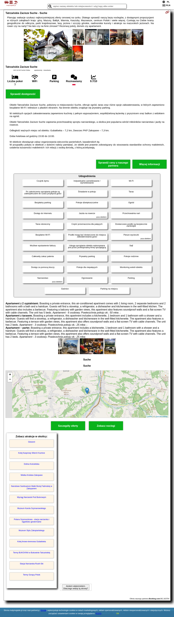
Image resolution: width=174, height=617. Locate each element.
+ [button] (10, 374)
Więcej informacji (149, 164)
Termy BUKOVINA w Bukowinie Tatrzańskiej (31, 553)
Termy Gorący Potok (31, 575)
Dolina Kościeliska (31, 464)
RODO (98, 613)
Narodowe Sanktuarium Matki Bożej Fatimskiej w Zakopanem (31, 487)
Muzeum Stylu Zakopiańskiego (31, 530)
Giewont (31, 442)
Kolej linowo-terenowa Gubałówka (31, 541)
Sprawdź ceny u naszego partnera (113, 164)
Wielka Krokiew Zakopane (32, 475)
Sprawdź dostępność (23, 94)
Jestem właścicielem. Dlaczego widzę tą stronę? (75, 587)
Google (43, 610)
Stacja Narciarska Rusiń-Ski (31, 564)
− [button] (10, 379)
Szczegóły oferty (68, 426)
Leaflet (149, 416)
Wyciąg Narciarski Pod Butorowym (31, 497)
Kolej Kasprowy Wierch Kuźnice (31, 453)
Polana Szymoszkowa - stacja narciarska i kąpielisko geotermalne (31, 520)
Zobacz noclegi (106, 426)
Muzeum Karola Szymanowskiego (31, 508)
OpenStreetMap (161, 416)
